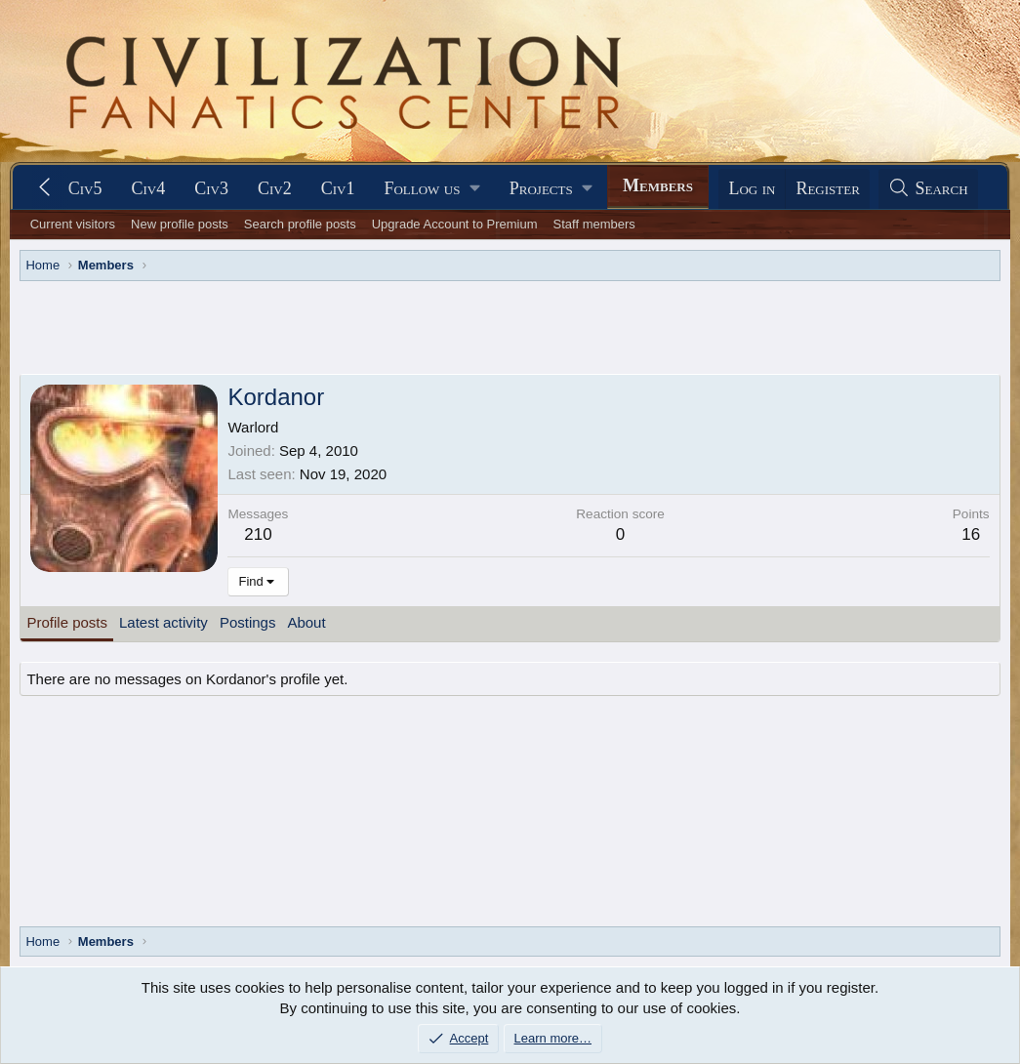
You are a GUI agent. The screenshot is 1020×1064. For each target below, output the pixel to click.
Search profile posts (300, 224)
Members (658, 185)
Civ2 (275, 188)
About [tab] (306, 622)
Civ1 (338, 188)
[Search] (928, 189)
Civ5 (85, 188)
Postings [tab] (248, 622)
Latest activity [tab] (163, 622)
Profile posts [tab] (66, 622)
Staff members (594, 224)
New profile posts (179, 224)
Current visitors (72, 224)
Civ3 (211, 188)
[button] (431, 189)
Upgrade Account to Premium (455, 224)
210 (257, 534)
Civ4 (148, 188)
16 (970, 534)
